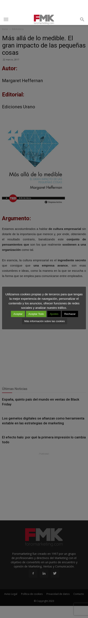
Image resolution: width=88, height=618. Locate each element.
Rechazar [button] (70, 313)
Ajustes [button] (54, 313)
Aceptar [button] (18, 313)
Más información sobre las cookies (44, 321)
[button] (82, 19)
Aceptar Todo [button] (36, 313)
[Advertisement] (44, 7)
